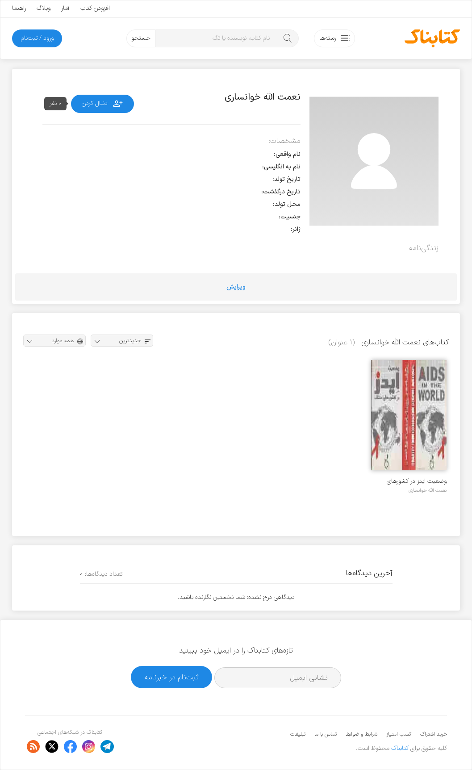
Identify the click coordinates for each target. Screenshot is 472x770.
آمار (65, 8)
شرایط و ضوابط (361, 734)
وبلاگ (43, 8)
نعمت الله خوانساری (428, 490)
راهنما (19, 8)
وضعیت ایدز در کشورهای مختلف (417, 481)
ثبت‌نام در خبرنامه (172, 677)
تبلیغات (297, 734)
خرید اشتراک (433, 734)
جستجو (140, 38)
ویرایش (236, 287)
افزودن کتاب (95, 8)
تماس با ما (325, 734)
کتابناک (400, 748)
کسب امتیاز (398, 734)
